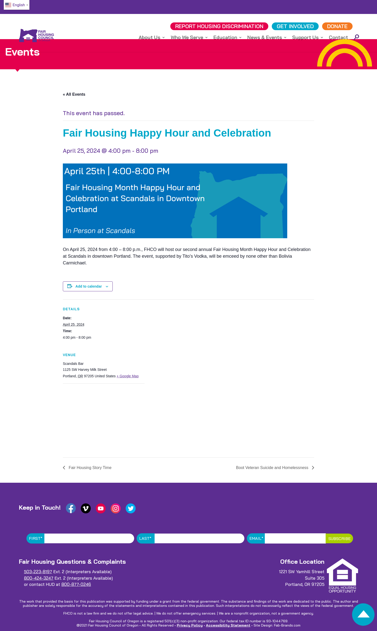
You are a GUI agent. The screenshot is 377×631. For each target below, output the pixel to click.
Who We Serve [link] (187, 38)
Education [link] (225, 38)
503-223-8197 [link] (38, 571)
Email (256, 538)
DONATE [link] (337, 27)
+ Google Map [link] (128, 376)
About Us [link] (149, 38)
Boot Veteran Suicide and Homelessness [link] (272, 468)
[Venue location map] (89, 418)
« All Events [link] (74, 94)
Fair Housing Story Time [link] (89, 468)
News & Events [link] (264, 38)
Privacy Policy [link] (190, 625)
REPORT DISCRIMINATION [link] (219, 27)
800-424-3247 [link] (38, 578)
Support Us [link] (305, 38)
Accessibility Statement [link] (228, 625)
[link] (363, 616)
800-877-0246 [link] (76, 584)
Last (145, 538)
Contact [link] (338, 38)
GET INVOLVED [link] (295, 27)
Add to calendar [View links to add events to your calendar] (89, 286)
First (35, 538)
